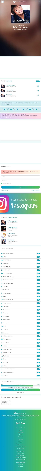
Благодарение (20, 260)
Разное (20, 346)
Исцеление (20, 306)
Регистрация (4, 190)
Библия (20, 257)
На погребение (20, 323)
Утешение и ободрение (20, 369)
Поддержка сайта (20, 444)
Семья (20, 359)
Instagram (20, 464)
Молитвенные (20, 319)
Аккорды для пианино (20, 457)
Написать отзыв (20, 448)
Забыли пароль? (36, 190)
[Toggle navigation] (39, 1)
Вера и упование (20, 273)
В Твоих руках (12, 221)
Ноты (20, 434)
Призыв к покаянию (20, 336)
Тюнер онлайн (20, 453)
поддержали (20, 392)
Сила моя (10, 240)
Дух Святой (20, 290)
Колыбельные (20, 310)
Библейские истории (20, 253)
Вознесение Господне (20, 276)
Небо (20, 326)
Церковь (20, 375)
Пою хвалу (11, 233)
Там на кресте (12, 227)
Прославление (20, 339)
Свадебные (20, 356)
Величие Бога (20, 270)
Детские (20, 286)
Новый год (20, 329)
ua (23, 427)
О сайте (20, 441)
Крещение (20, 313)
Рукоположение (20, 352)
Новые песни (21, 432)
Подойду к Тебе (10, 90)
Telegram (20, 466)
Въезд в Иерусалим (20, 283)
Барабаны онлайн (20, 455)
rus (17, 427)
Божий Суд (20, 263)
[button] (27, 21)
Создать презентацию (20, 459)
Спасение (20, 362)
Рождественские (20, 349)
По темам (20, 436)
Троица (20, 366)
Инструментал (20, 303)
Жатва (20, 296)
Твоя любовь (9, 94)
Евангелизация (20, 293)
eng (21, 427)
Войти (20, 187)
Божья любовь (20, 267)
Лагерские (20, 316)
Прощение (20, 343)
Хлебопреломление (20, 372)
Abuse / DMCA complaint (20, 446)
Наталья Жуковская (20, 29)
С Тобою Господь (10, 85)
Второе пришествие (20, 280)
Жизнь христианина (20, 300)
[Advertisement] (20, 44)
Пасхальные (20, 333)
